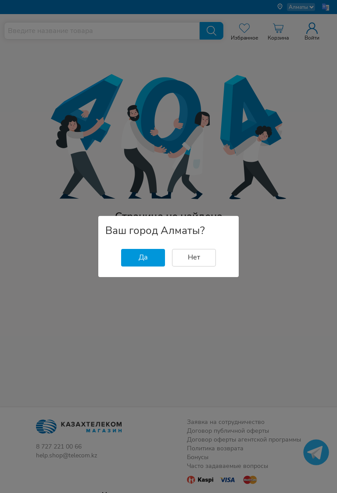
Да (143, 257)
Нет (194, 257)
